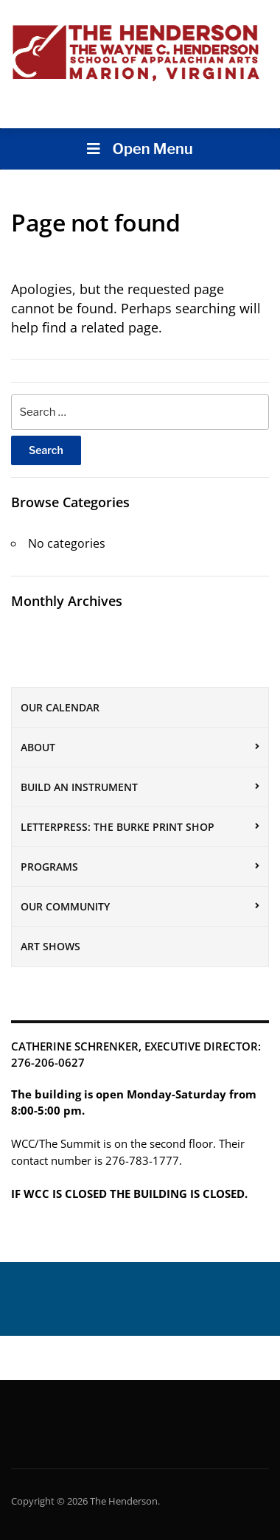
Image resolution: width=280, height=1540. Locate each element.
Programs (49, 867)
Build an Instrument (79, 787)
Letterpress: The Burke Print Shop (117, 827)
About (38, 747)
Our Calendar (60, 707)
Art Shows (50, 946)
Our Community (65, 906)
